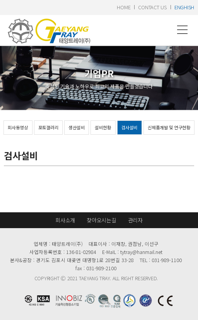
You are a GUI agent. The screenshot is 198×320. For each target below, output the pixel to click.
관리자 (135, 220)
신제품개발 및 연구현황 (169, 127)
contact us (152, 7)
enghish (184, 7)
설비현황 (103, 127)
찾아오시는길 (101, 220)
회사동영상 (18, 127)
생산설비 (76, 127)
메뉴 (182, 29)
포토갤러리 (48, 127)
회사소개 (65, 220)
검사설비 (129, 127)
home (123, 7)
